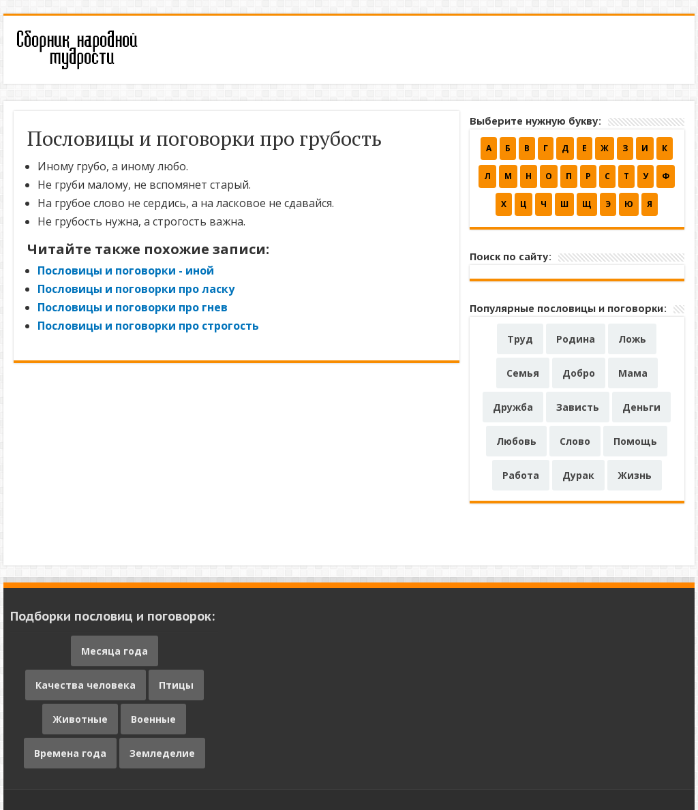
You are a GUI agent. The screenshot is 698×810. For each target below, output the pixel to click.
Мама (633, 373)
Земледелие (162, 753)
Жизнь (635, 475)
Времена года (70, 753)
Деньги (641, 407)
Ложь (632, 338)
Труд (520, 338)
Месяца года (114, 650)
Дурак (578, 475)
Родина (575, 338)
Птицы (176, 685)
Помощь (635, 441)
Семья (522, 373)
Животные (80, 719)
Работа (520, 475)
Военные (153, 719)
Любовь (516, 441)
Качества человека (85, 685)
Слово (575, 441)
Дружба (513, 407)
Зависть (577, 407)
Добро (578, 373)
